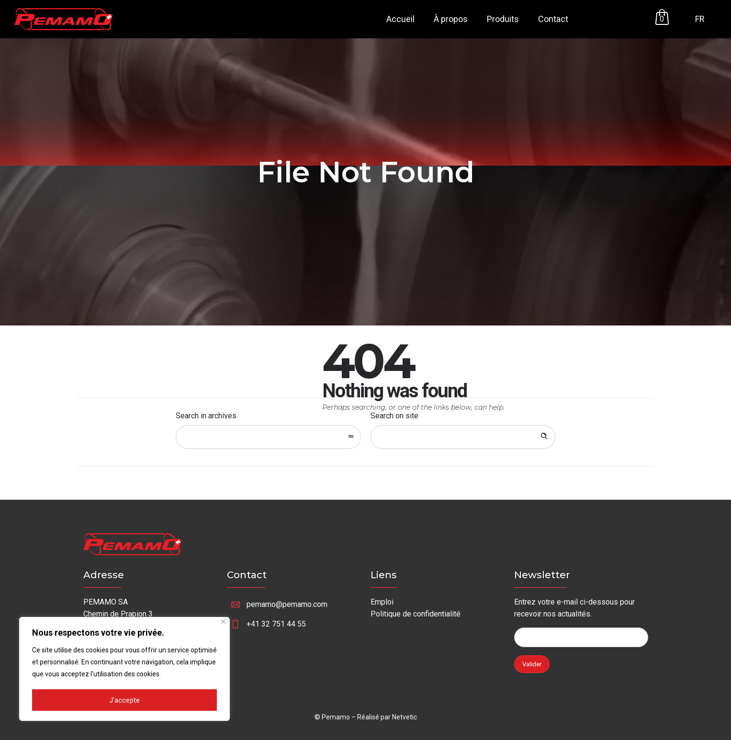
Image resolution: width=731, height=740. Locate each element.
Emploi (382, 601)
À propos (451, 19)
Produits (503, 19)
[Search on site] (463, 437)
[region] (124, 669)
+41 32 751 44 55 (276, 623)
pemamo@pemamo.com (287, 604)
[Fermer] (223, 623)
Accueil (400, 19)
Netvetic (404, 717)
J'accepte (124, 700)
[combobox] (268, 437)
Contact (553, 19)
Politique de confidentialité (416, 613)
